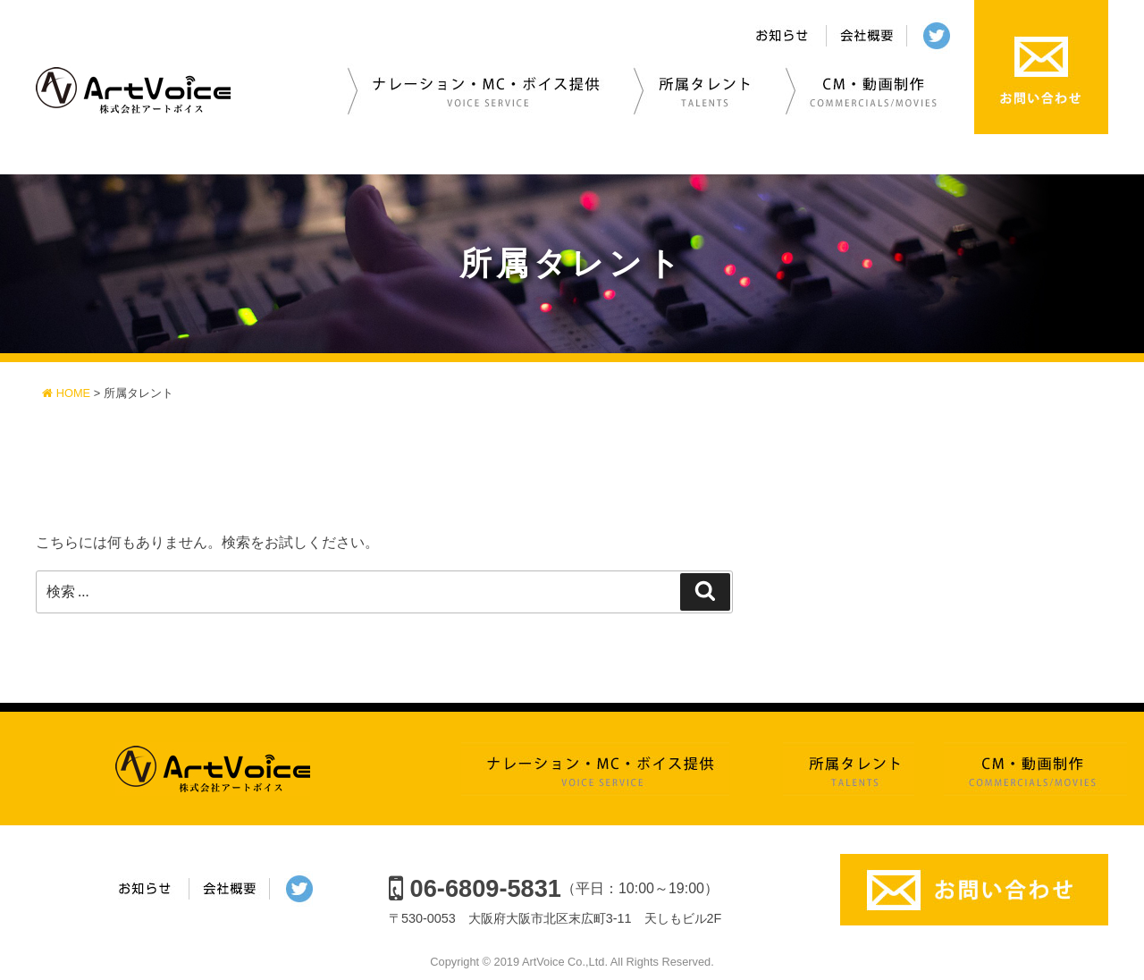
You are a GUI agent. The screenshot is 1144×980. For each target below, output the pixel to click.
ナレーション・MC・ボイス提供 (481, 89)
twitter (940, 37)
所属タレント (698, 89)
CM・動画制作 (870, 89)
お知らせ (784, 37)
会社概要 (867, 37)
